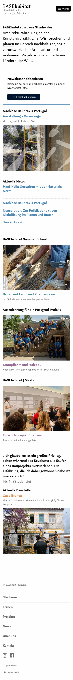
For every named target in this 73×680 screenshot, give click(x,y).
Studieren (10, 597)
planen (8, 43)
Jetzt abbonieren (24, 97)
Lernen (8, 607)
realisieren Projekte (19, 55)
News (7, 626)
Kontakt (8, 645)
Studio (40, 27)
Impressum (10, 665)
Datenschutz (11, 672)
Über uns (9, 636)
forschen (54, 38)
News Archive (12, 222)
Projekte (9, 616)
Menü (63, 9)
